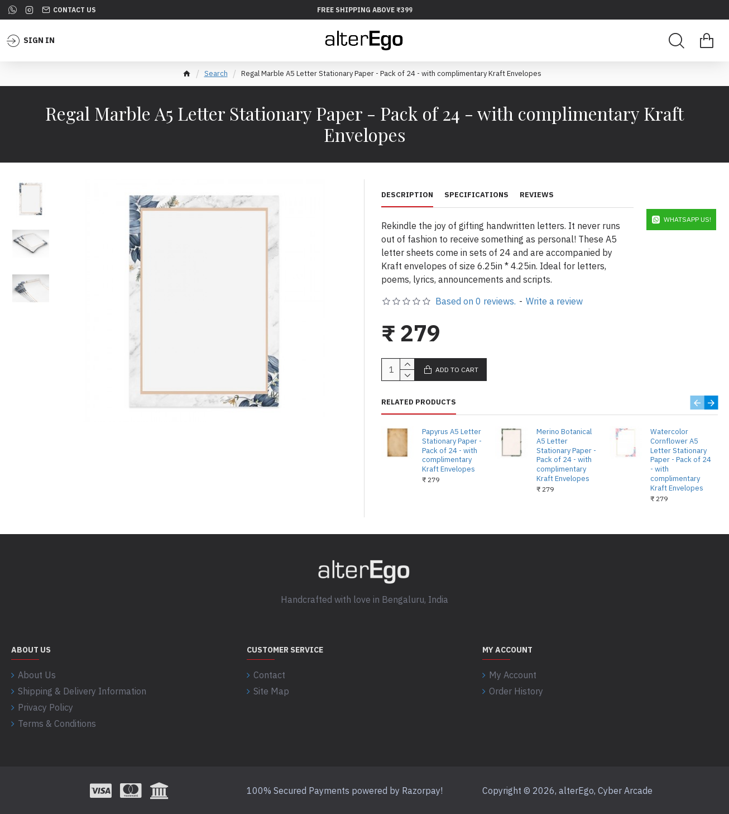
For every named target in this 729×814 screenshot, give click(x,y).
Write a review (554, 301)
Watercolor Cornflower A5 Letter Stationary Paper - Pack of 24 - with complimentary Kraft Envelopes (680, 460)
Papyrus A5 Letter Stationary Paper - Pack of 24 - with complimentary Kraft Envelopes (452, 450)
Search (216, 73)
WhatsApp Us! (687, 219)
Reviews (537, 195)
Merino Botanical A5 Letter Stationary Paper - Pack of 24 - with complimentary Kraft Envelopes (566, 455)
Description (407, 195)
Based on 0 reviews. (475, 301)
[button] (31, 186)
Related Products (418, 402)
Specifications (476, 195)
